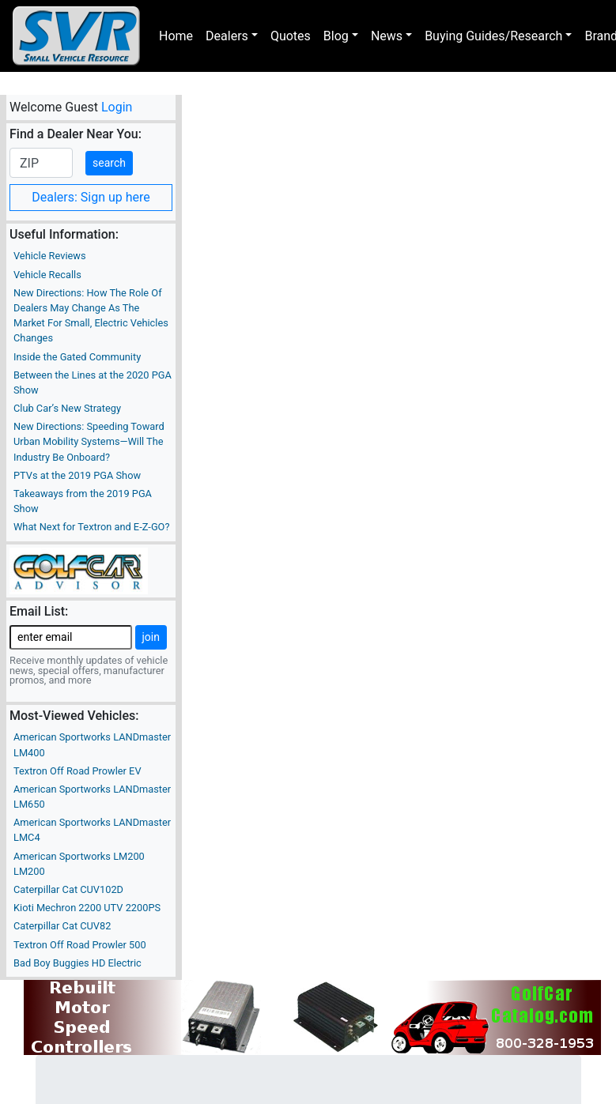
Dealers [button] (227, 35)
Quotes (290, 35)
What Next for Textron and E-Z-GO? (91, 527)
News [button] (386, 35)
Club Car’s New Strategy (67, 408)
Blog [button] (336, 35)
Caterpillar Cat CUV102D (68, 889)
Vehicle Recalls (47, 275)
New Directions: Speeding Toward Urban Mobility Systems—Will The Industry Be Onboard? (88, 441)
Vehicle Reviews (49, 256)
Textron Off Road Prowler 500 (79, 945)
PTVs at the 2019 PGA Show (77, 475)
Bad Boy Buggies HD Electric (77, 963)
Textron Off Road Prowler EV (77, 771)
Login (116, 107)
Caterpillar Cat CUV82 (62, 926)
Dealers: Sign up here (91, 197)
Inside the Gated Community (77, 357)
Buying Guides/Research (493, 35)
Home (176, 35)
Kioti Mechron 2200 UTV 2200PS (87, 908)
